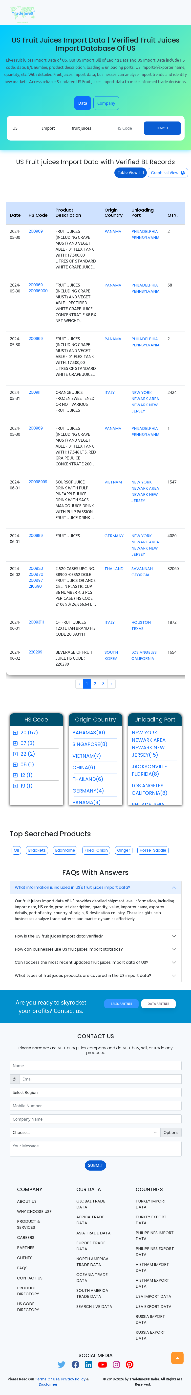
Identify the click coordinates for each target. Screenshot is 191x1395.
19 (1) (27, 785)
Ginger (123, 850)
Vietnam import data (152, 1267)
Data (82, 103)
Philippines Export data (155, 1251)
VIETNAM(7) (94, 757)
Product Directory (28, 1291)
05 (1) (27, 764)
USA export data (153, 1306)
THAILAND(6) (94, 780)
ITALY (110, 392)
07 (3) (28, 743)
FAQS (22, 1268)
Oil (16, 850)
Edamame (65, 850)
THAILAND (114, 569)
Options (171, 1132)
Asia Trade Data (93, 1233)
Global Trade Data (90, 1204)
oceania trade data (92, 1277)
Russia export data (150, 1335)
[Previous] (79, 684)
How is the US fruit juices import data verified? (59, 936)
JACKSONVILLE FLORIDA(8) (154, 771)
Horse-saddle (153, 850)
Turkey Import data (151, 1204)
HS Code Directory (28, 1307)
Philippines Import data (155, 1236)
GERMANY (114, 536)
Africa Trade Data (90, 1220)
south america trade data (92, 1293)
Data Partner (158, 1004)
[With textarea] (96, 1148)
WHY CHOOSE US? (34, 1211)
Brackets (37, 850)
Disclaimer (48, 1384)
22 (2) (28, 753)
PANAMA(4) (94, 803)
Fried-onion (96, 850)
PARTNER (26, 1248)
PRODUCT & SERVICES (28, 1224)
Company (106, 103)
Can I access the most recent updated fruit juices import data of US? (81, 962)
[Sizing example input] (96, 1065)
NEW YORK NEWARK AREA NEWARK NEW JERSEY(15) (154, 745)
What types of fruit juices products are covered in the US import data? (83, 975)
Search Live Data (94, 1306)
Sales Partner (121, 1004)
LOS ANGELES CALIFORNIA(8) (154, 790)
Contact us (29, 1278)
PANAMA (113, 231)
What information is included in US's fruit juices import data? (72, 887)
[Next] (111, 684)
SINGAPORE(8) (94, 745)
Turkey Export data (151, 1220)
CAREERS (25, 1237)
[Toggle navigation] (175, 13)
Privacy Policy (73, 1379)
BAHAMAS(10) (94, 734)
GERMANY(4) (94, 792)
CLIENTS (24, 1258)
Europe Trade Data (91, 1246)
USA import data (153, 1296)
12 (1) (27, 775)
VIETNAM (113, 482)
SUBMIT (95, 1165)
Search (162, 128)
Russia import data (150, 1319)
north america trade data (92, 1262)
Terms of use (47, 1379)
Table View (131, 172)
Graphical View (168, 172)
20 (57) (29, 732)
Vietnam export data (152, 1283)
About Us (27, 1201)
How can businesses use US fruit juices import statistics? (69, 949)
